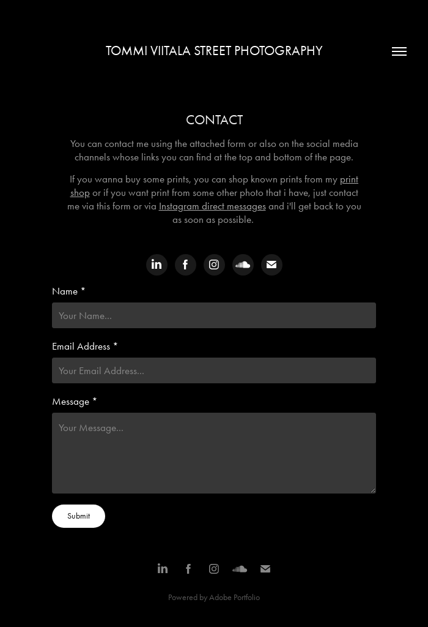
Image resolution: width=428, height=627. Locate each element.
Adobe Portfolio (234, 597)
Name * (69, 291)
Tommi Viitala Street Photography (214, 51)
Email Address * (85, 346)
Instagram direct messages (212, 206)
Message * (75, 401)
